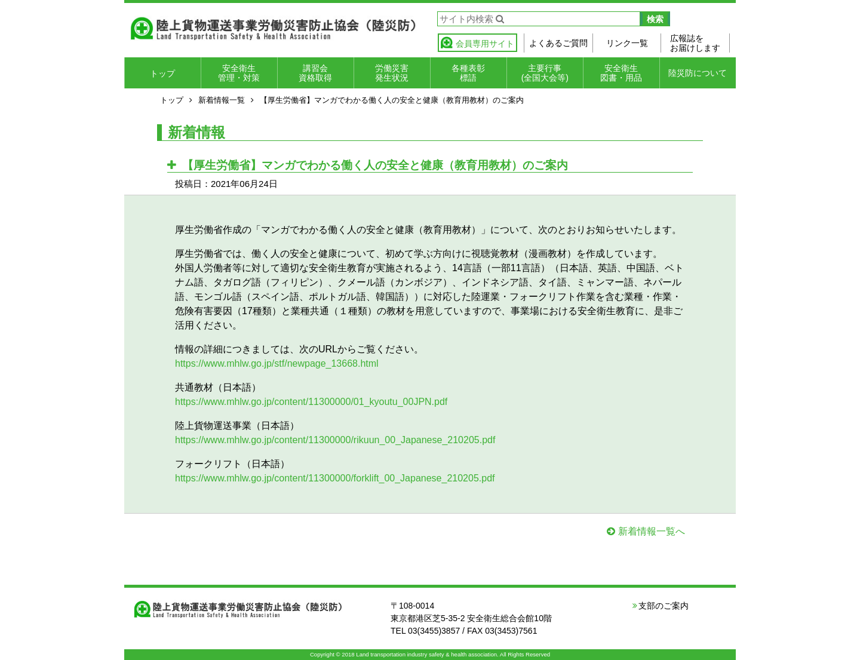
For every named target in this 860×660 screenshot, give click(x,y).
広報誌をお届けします (695, 43)
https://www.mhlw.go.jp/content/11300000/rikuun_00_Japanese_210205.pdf (335, 440)
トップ (162, 73)
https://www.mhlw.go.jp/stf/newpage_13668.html (277, 363)
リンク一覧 (627, 43)
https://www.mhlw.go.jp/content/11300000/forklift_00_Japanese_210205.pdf (334, 478)
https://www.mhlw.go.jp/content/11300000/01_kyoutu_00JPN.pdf (311, 402)
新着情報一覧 (221, 100)
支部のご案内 (663, 605)
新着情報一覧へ (651, 531)
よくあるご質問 (558, 43)
